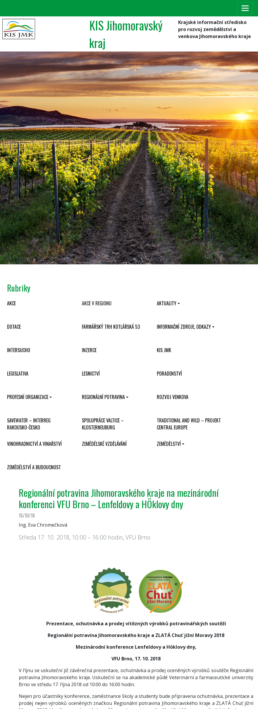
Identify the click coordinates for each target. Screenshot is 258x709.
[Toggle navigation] (245, 8)
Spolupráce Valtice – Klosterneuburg (103, 424)
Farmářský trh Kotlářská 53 (111, 326)
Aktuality (166, 303)
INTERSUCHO (18, 350)
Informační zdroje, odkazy (184, 326)
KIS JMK (164, 350)
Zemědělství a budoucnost (34, 467)
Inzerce (89, 350)
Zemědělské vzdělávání (104, 443)
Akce (11, 303)
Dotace (14, 326)
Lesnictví (91, 373)
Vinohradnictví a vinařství (34, 443)
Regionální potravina (103, 396)
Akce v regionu (96, 303)
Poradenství (169, 373)
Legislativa (17, 373)
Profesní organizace (27, 396)
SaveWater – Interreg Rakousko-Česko (29, 424)
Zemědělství (169, 443)
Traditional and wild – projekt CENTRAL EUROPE (189, 424)
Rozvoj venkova (172, 396)
